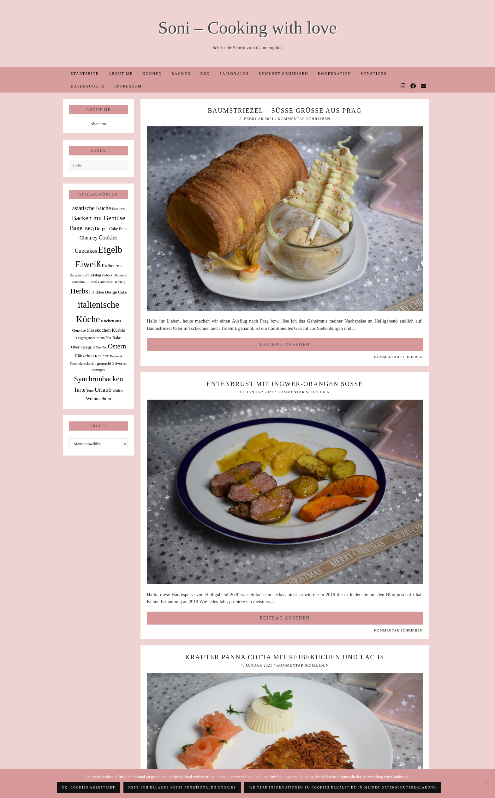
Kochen (152, 73)
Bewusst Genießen (283, 73)
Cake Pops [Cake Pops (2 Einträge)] (118, 228)
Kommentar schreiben (304, 119)
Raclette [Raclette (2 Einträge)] (102, 356)
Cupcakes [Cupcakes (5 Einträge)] (86, 251)
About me (120, 73)
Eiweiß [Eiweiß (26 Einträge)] (88, 264)
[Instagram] (403, 86)
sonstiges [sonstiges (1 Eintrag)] (98, 370)
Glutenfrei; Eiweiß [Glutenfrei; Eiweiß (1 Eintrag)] (84, 282)
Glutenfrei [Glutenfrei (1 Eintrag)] (120, 275)
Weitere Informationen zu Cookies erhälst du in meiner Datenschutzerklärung (342, 787)
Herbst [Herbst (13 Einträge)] (80, 291)
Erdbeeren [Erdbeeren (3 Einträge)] (112, 265)
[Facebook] (413, 86)
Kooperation (334, 73)
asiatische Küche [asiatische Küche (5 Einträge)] (91, 208)
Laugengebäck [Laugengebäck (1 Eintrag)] (86, 338)
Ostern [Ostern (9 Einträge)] (117, 346)
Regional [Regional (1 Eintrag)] (116, 356)
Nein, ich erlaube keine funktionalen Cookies (182, 787)
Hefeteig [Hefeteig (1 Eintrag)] (119, 282)
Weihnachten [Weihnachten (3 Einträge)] (98, 398)
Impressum (128, 86)
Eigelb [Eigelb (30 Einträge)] (110, 250)
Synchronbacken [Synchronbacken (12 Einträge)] (98, 379)
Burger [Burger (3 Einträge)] (101, 228)
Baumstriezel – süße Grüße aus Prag (284, 110)
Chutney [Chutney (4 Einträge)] (89, 238)
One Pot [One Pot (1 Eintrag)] (101, 347)
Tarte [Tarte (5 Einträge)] (80, 390)
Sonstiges (374, 73)
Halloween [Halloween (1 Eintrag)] (105, 282)
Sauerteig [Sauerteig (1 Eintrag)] (76, 363)
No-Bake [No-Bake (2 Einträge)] (113, 337)
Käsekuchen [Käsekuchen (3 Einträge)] (99, 330)
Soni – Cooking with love (247, 27)
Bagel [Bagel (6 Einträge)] (77, 228)
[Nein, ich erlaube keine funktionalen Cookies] (487, 783)
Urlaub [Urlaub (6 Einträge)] (103, 389)
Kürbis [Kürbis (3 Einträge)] (118, 330)
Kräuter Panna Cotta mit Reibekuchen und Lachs (285, 657)
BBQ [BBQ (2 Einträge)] (89, 228)
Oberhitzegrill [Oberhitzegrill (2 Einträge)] (83, 347)
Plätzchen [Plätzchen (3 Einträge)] (84, 355)
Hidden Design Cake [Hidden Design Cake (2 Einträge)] (109, 292)
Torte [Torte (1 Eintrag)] (89, 390)
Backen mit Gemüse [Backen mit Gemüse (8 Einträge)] (98, 218)
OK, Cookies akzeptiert (88, 787)
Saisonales (234, 73)
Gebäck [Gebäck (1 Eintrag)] (107, 275)
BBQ (205, 73)
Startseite (85, 73)
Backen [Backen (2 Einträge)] (118, 208)
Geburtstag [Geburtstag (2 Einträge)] (91, 275)
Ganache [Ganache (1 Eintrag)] (75, 275)
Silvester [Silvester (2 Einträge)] (119, 363)
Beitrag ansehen (285, 344)
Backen (181, 73)
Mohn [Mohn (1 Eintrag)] (100, 338)
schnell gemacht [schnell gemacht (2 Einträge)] (97, 363)
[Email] (424, 86)
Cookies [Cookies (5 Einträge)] (108, 237)
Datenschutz (88, 86)
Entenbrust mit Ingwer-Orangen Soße (284, 383)
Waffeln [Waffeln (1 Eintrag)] (117, 390)
